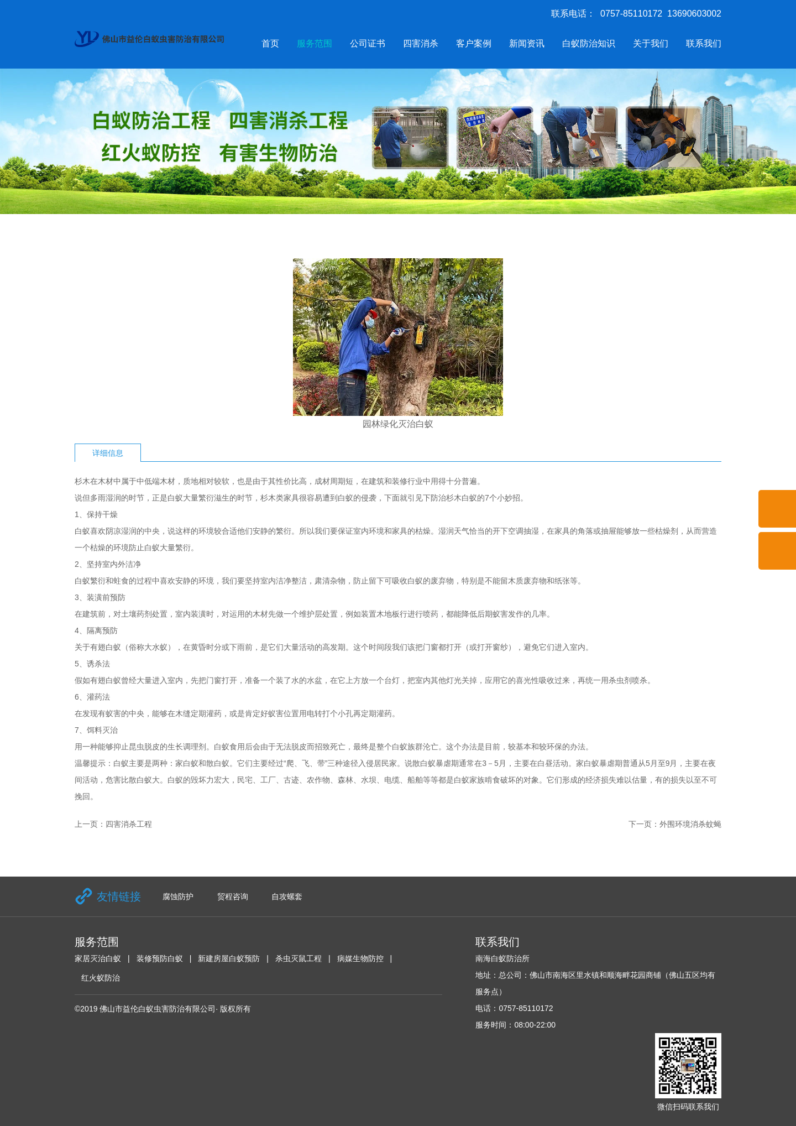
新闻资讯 (526, 43)
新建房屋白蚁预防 (229, 958)
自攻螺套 (286, 896)
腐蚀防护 (178, 896)
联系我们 (703, 43)
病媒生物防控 (360, 958)
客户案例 (473, 43)
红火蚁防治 (100, 977)
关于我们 (650, 43)
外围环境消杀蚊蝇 (690, 824)
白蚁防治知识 (588, 43)
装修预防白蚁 (160, 958)
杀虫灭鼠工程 (298, 958)
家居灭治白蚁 (98, 958)
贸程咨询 (232, 896)
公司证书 (367, 43)
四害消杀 (420, 43)
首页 (270, 43)
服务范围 (314, 43)
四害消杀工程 (129, 824)
